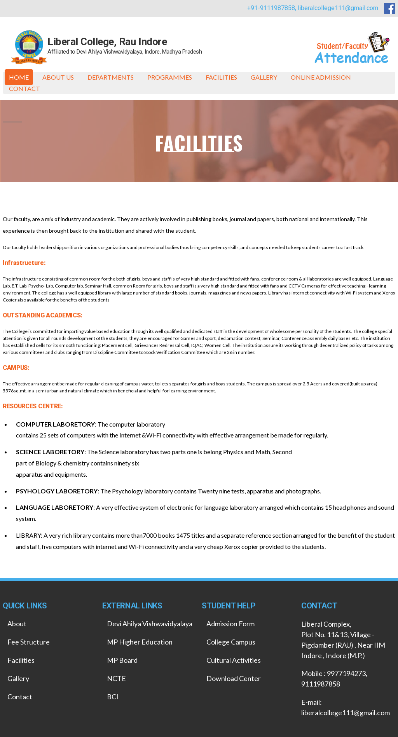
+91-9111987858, (272, 8)
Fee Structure (28, 642)
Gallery (264, 77)
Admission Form (230, 623)
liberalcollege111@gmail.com (338, 8)
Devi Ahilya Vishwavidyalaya (149, 623)
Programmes (169, 77)
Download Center (233, 678)
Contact (24, 88)
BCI (113, 696)
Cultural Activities (233, 660)
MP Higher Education (140, 642)
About (16, 623)
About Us (58, 77)
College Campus (230, 642)
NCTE (116, 678)
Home (19, 77)
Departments (110, 77)
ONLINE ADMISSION (321, 77)
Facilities (221, 77)
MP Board (122, 660)
